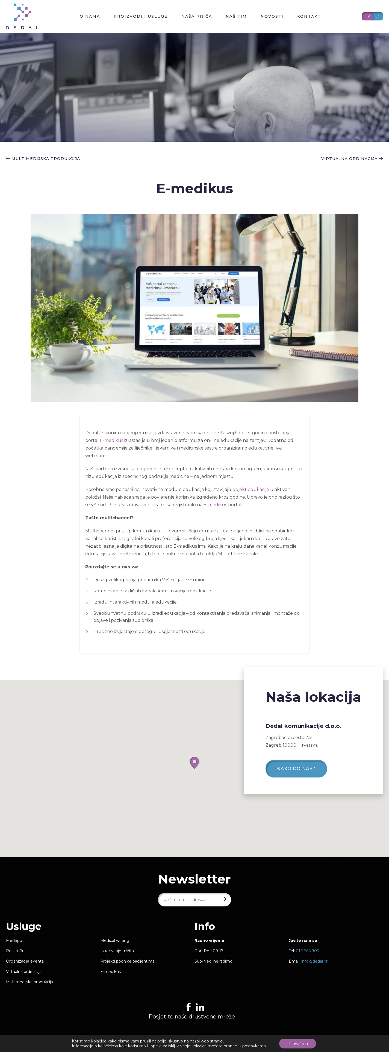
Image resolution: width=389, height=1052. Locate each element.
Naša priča (196, 16)
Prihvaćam (297, 1043)
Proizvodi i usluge (141, 16)
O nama (90, 16)
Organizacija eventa (25, 961)
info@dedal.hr (314, 961)
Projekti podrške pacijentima (127, 961)
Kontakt (309, 16)
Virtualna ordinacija (352, 158)
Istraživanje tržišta (117, 950)
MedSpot (15, 940)
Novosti (272, 16)
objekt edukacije (250, 489)
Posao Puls (16, 950)
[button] (194, 763)
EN (377, 16)
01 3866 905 (307, 950)
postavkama (254, 1046)
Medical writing (114, 940)
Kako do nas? (296, 768)
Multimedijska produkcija (45, 158)
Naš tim (236, 16)
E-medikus (111, 440)
